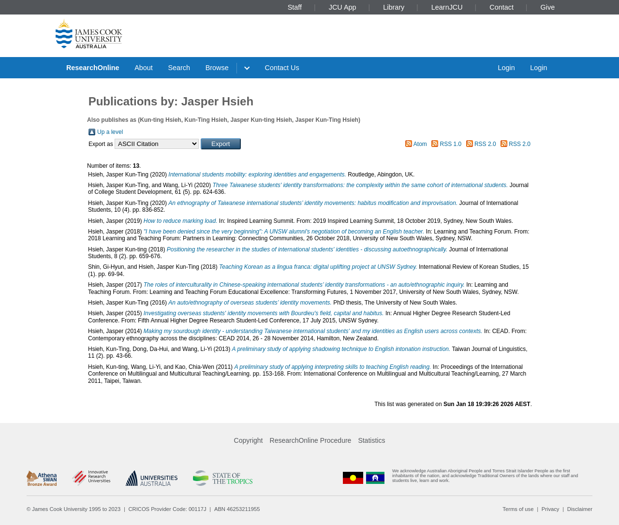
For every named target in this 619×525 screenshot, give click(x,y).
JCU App (342, 7)
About (143, 68)
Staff (295, 7)
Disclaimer (579, 509)
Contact (501, 7)
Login (506, 68)
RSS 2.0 (485, 144)
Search (179, 68)
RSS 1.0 (451, 144)
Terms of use (517, 509)
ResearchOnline (92, 68)
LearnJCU (447, 7)
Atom (420, 144)
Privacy (551, 509)
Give (548, 7)
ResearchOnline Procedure (311, 440)
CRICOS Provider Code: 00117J (167, 509)
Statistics (371, 440)
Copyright (248, 440)
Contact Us (282, 68)
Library (393, 7)
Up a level (110, 132)
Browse (217, 68)
